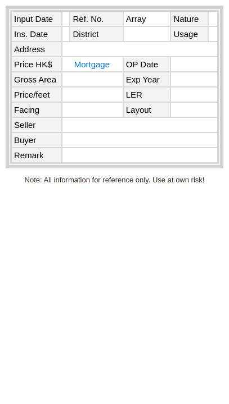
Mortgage (92, 64)
